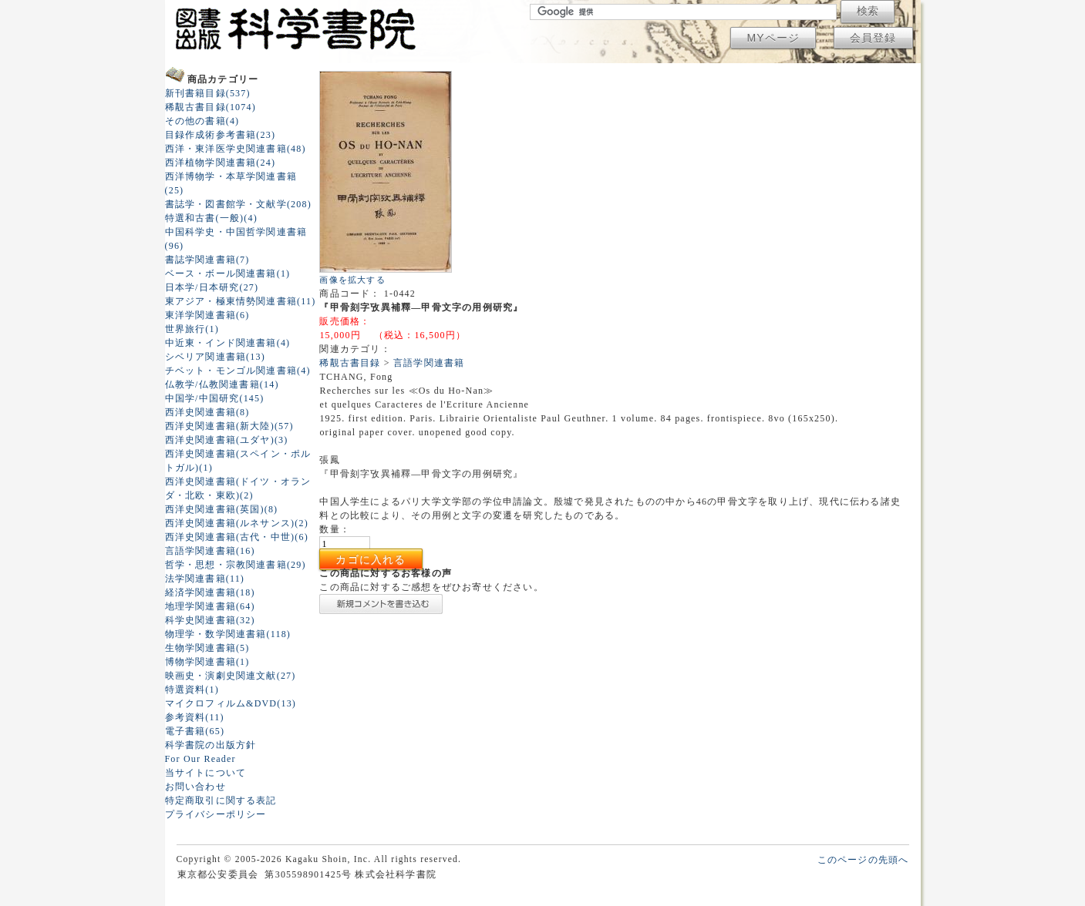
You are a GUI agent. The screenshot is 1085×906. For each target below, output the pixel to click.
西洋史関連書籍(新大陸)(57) (229, 426)
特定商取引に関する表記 (221, 800)
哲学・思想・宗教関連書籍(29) (235, 564)
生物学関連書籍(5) (207, 648)
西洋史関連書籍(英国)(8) (221, 509)
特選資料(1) (192, 689)
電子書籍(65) (195, 731)
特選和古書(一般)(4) (211, 218)
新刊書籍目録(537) (208, 93)
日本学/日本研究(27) (212, 287)
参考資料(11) (194, 717)
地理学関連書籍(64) (210, 606)
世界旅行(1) (192, 329)
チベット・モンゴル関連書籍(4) (238, 370)
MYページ (773, 38)
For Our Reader (200, 758)
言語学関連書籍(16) (210, 550)
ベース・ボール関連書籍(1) (228, 273)
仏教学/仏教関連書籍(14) (222, 384)
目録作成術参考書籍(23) (220, 134)
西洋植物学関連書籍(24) (220, 162)
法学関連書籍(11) (205, 578)
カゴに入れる (370, 559)
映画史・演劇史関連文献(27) (230, 675)
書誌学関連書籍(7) (207, 259)
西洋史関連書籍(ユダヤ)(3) (226, 440)
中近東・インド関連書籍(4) (228, 342)
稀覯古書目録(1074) (210, 107)
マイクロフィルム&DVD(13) (231, 703)
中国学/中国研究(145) (215, 398)
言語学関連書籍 (428, 362)
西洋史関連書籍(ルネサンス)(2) (236, 523)
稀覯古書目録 (349, 362)
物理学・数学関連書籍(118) (228, 634)
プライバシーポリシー (216, 814)
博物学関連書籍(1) (207, 661)
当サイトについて (206, 772)
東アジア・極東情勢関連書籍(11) (240, 301)
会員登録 (873, 38)
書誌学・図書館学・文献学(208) (238, 204)
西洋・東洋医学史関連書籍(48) (235, 148)
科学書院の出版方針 (211, 745)
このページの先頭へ (863, 859)
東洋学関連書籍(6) (207, 315)
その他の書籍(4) (202, 121)
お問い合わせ (195, 786)
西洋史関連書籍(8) (207, 412)
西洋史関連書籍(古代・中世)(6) (236, 537)
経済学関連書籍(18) (210, 592)
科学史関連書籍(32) (210, 620)
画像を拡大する (352, 279)
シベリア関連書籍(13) (215, 356)
